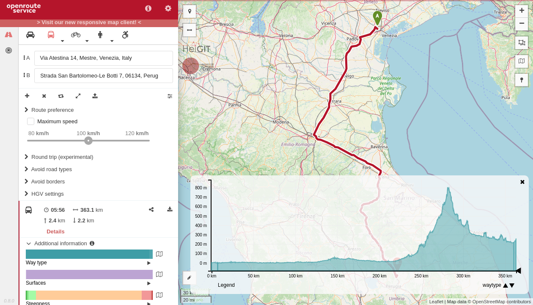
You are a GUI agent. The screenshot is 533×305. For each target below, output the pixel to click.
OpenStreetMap (489, 301)
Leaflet (436, 301)
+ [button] (522, 11)
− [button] (522, 24)
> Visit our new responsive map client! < (89, 22)
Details (55, 231)
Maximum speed (57, 121)
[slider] (88, 140)
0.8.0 (9, 300)
